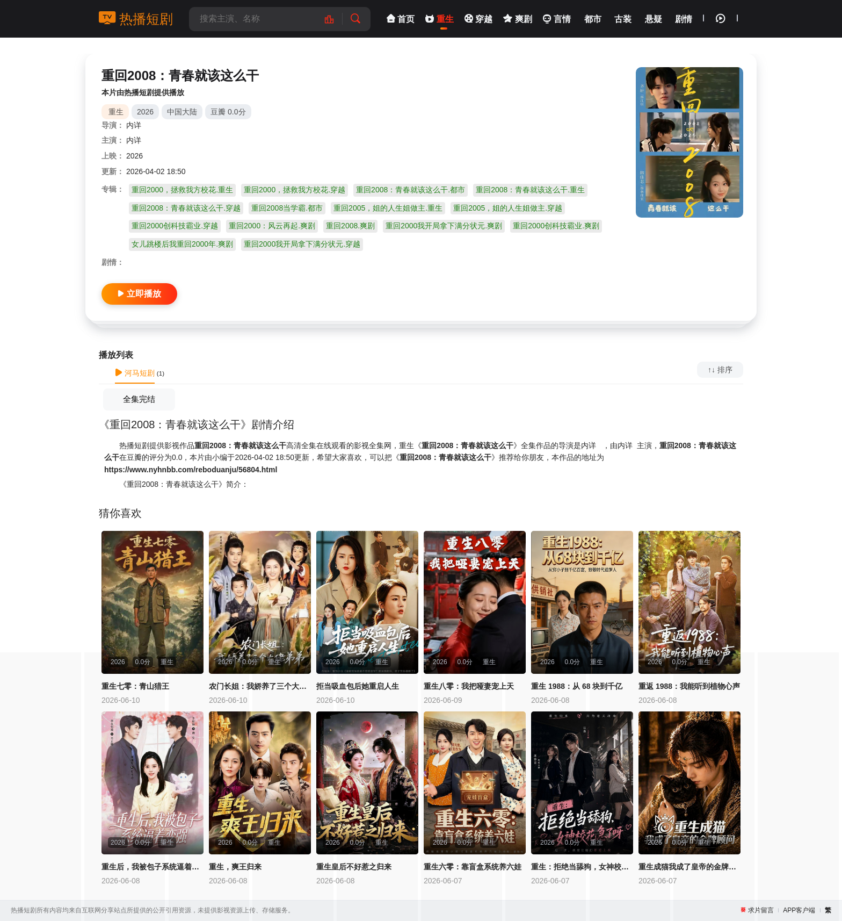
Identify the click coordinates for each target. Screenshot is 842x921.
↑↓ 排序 (720, 369)
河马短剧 (135, 373)
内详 (133, 125)
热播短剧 (136, 18)
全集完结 (139, 399)
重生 (116, 111)
